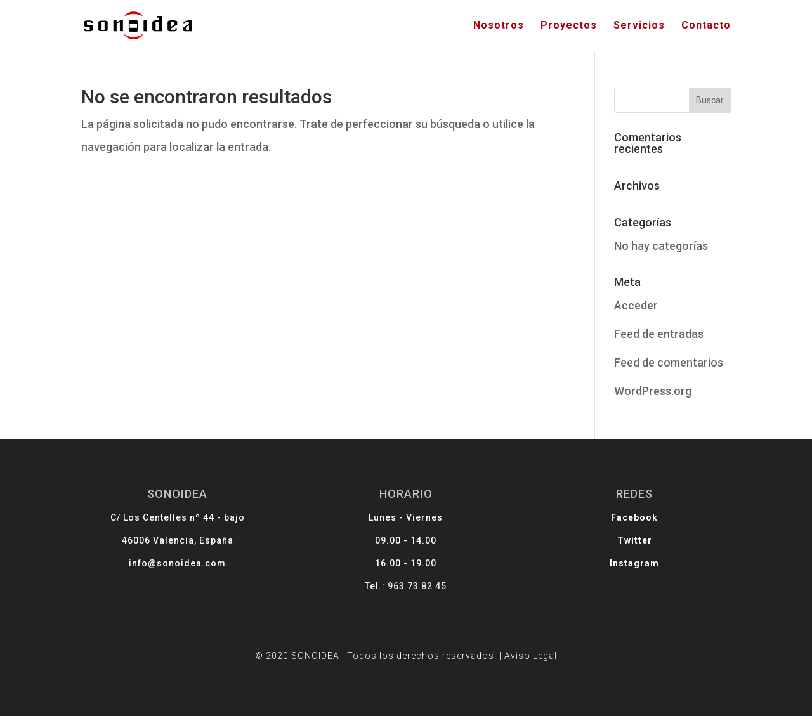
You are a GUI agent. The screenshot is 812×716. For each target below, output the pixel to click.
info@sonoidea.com (196, 564)
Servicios (639, 26)
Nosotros (498, 26)
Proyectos (568, 26)
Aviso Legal (520, 649)
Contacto (706, 26)
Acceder (636, 305)
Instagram (615, 564)
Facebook (615, 522)
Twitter (615, 543)
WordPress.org (652, 391)
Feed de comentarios (668, 362)
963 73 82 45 (416, 585)
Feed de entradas (659, 334)
